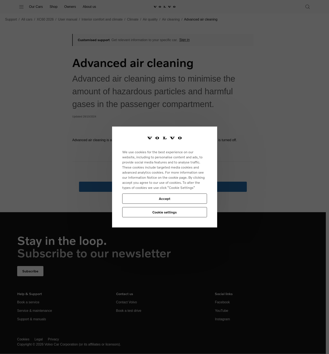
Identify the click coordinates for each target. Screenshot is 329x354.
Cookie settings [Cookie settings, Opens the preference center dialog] (164, 212)
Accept (164, 199)
